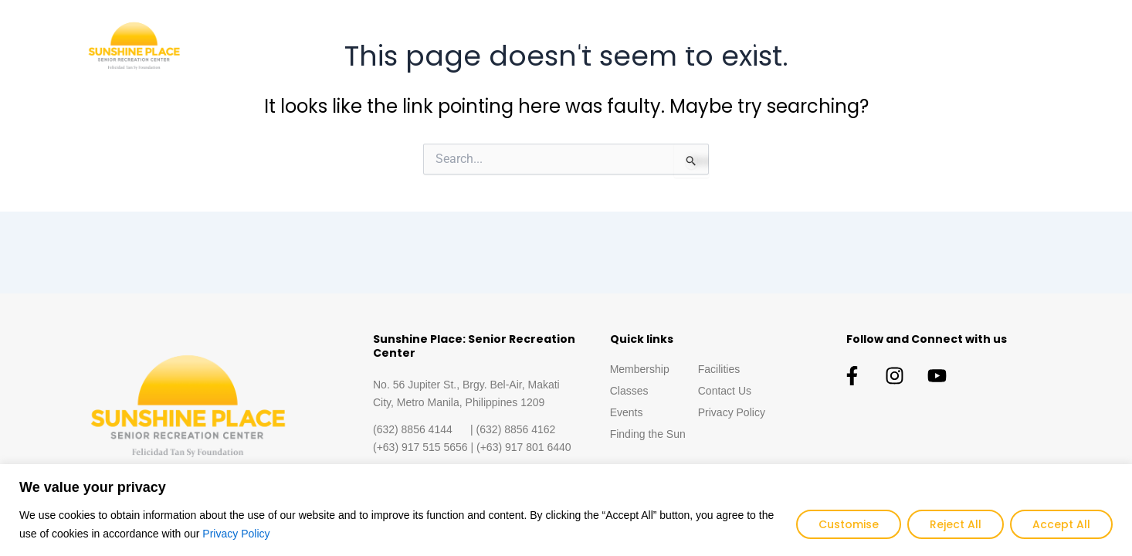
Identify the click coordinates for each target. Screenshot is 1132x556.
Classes (677, 46)
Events (749, 46)
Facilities (940, 46)
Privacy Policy (235, 533)
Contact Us (724, 391)
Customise (848, 524)
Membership (590, 46)
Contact (1016, 46)
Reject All (955, 524)
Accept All (1061, 524)
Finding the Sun (841, 46)
